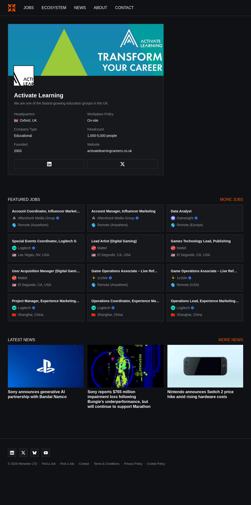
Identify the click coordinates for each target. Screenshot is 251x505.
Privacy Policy (133, 464)
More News (231, 340)
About (100, 8)
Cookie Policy (156, 464)
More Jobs (231, 199)
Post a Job (67, 464)
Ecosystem (54, 8)
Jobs (29, 8)
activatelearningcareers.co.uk (109, 151)
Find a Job (49, 464)
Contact (124, 8)
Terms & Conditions (106, 464)
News (80, 8)
